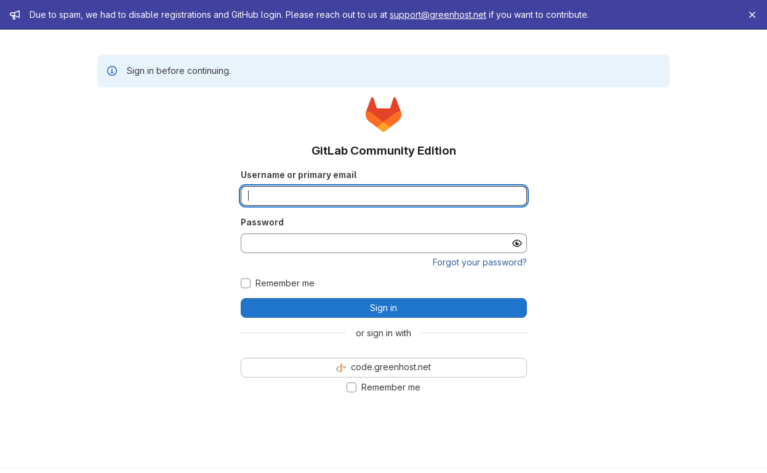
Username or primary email (298, 174)
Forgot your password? (480, 262)
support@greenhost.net (438, 14)
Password (262, 222)
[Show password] (517, 243)
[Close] (752, 14)
